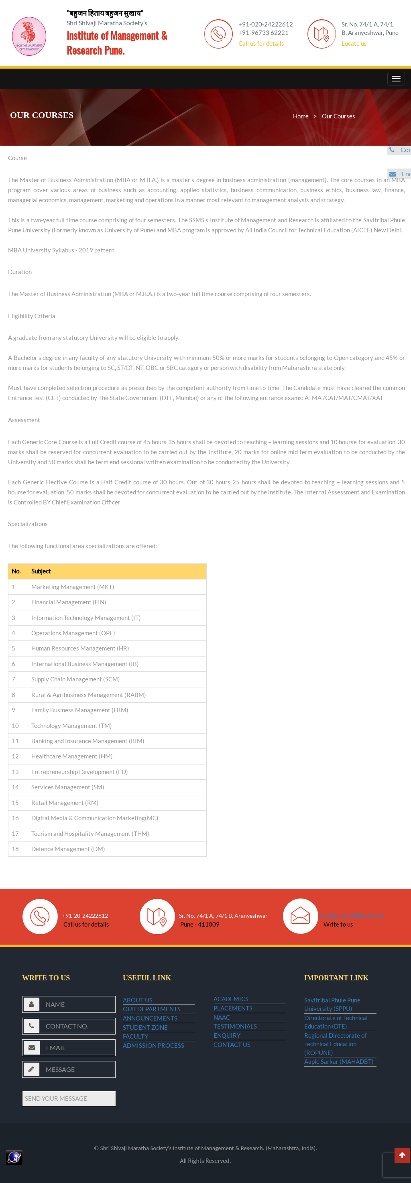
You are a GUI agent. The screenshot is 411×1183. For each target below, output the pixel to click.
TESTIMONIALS (235, 1048)
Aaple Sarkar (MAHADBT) (339, 1083)
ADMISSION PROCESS (153, 1080)
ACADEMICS (231, 1002)
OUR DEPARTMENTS (152, 1018)
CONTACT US (232, 1079)
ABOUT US (138, 1003)
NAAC (222, 1033)
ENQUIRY (227, 1063)
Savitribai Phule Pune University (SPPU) (332, 1007)
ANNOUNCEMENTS (150, 1034)
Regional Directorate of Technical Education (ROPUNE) (335, 1059)
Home (301, 116)
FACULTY (135, 1064)
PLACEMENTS (233, 1017)
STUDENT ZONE (145, 1049)
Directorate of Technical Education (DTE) (336, 1031)
